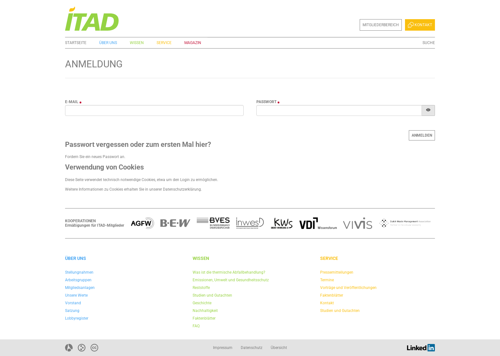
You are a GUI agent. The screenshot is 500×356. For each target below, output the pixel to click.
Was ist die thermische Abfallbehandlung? (229, 272)
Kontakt (420, 25)
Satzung (72, 310)
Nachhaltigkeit (205, 310)
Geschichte (202, 303)
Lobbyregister (76, 318)
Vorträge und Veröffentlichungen (348, 287)
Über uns (108, 43)
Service (164, 43)
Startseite (75, 43)
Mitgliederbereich (381, 25)
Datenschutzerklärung (182, 189)
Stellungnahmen (79, 272)
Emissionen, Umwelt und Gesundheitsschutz (231, 280)
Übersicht (279, 347)
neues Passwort (105, 157)
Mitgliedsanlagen (80, 287)
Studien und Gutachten (212, 295)
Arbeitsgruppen (78, 280)
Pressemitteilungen (336, 272)
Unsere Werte (76, 295)
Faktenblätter (204, 318)
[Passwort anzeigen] (428, 110)
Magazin (192, 43)
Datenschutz (251, 347)
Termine (327, 280)
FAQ (196, 326)
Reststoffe (201, 287)
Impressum (222, 347)
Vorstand (73, 303)
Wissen (137, 43)
